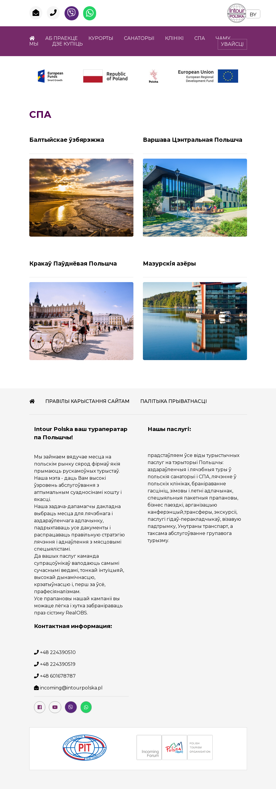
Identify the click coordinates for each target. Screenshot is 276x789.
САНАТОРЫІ (139, 38)
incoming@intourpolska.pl (71, 688)
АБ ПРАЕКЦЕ (61, 38)
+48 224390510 (58, 652)
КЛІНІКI (174, 38)
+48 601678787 (58, 676)
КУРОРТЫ (100, 38)
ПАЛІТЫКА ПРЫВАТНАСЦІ (173, 401)
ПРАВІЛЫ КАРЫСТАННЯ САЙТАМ (87, 401)
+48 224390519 (57, 664)
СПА (199, 38)
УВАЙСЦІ (232, 44)
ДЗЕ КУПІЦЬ (67, 44)
